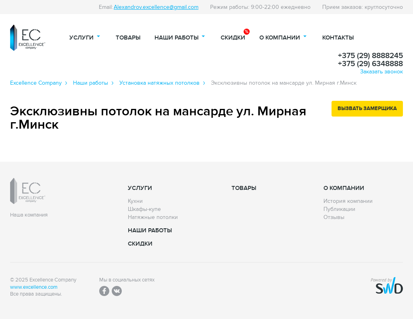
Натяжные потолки (153, 217)
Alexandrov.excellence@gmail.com (156, 7)
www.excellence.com (34, 287)
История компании (348, 201)
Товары (128, 38)
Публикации (339, 209)
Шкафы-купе (144, 209)
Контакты (338, 38)
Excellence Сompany (36, 83)
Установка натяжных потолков (159, 83)
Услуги (81, 38)
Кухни (135, 201)
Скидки (233, 38)
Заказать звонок (381, 71)
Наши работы (176, 38)
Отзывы (333, 217)
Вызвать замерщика (367, 108)
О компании (279, 38)
